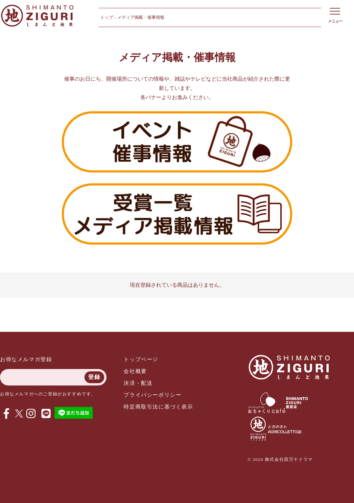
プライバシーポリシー (152, 395)
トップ (106, 17)
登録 (94, 377)
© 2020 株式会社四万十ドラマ (280, 459)
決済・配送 (138, 383)
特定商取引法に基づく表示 (158, 407)
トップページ (141, 359)
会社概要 (135, 371)
